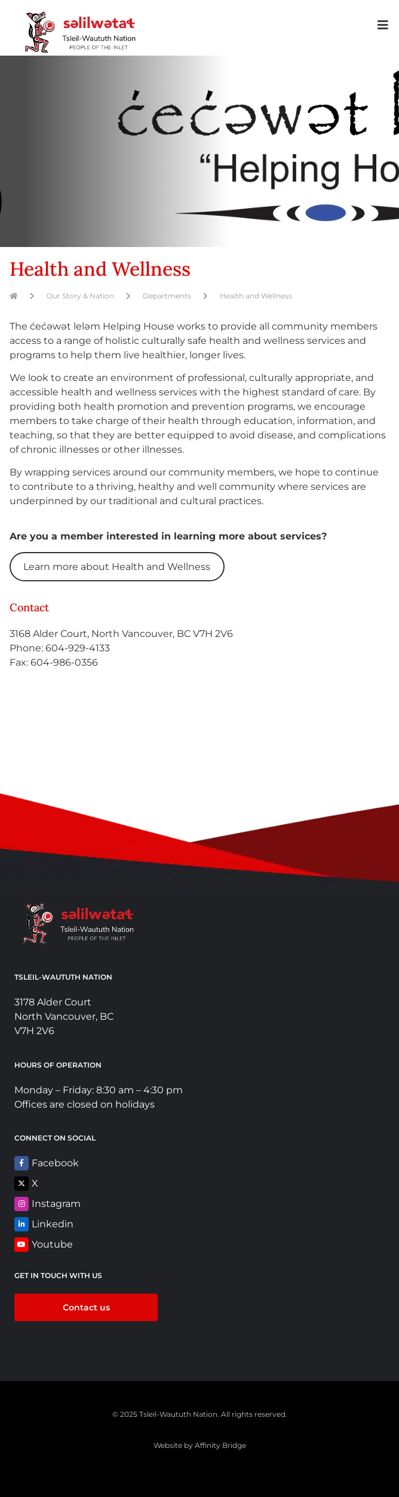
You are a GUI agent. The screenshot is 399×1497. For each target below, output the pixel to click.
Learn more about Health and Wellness (116, 566)
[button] (382, 24)
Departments (167, 295)
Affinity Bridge (220, 1445)
